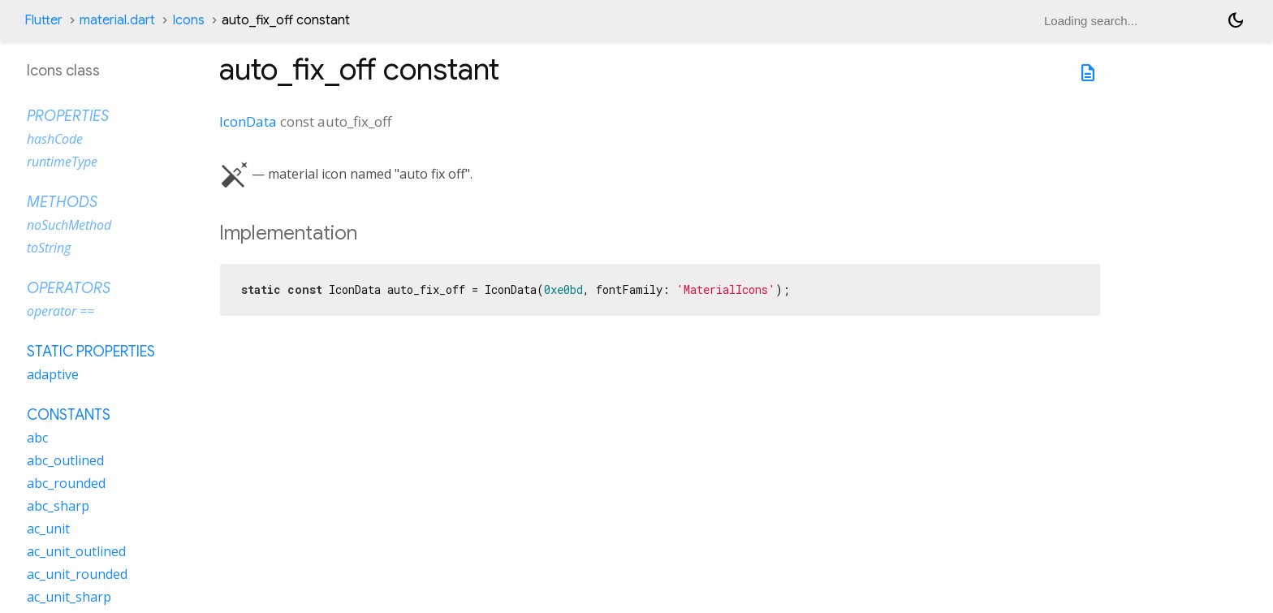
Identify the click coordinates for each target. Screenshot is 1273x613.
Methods (62, 202)
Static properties (91, 351)
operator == (60, 311)
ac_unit (48, 528)
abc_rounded (66, 483)
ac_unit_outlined (76, 551)
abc (37, 438)
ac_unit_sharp (69, 597)
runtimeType (62, 162)
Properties (68, 116)
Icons (188, 20)
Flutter (43, 20)
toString (49, 248)
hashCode (55, 139)
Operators (68, 288)
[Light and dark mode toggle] (1236, 20)
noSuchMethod (69, 225)
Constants (68, 415)
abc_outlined (65, 460)
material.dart (117, 20)
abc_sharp (58, 506)
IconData (248, 121)
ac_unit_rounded (77, 574)
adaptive (53, 374)
